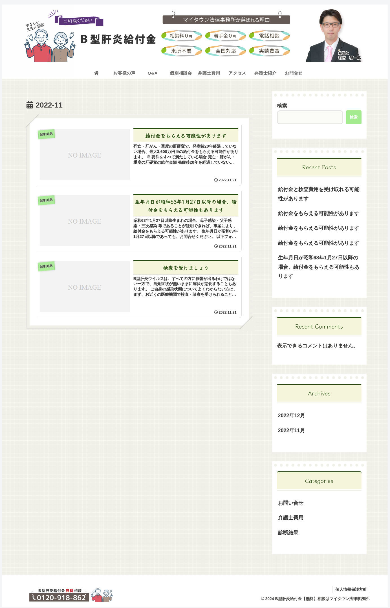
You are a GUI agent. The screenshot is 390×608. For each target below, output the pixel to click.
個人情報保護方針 (351, 589)
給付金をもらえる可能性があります (318, 213)
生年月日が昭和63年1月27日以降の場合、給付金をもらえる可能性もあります (318, 267)
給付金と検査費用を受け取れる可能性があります (318, 194)
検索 (282, 106)
